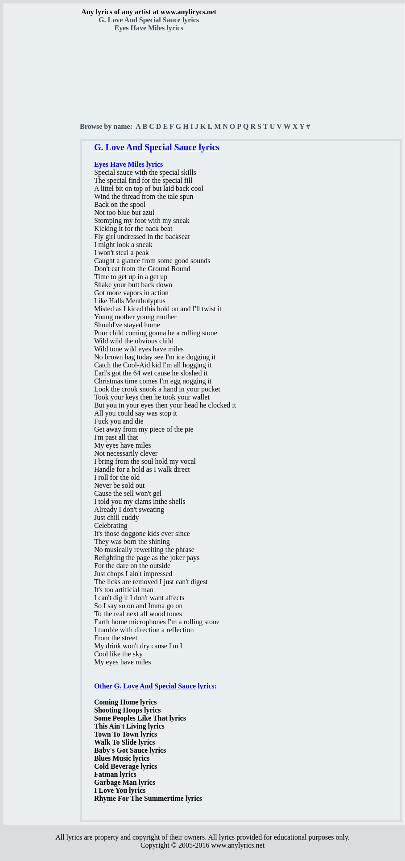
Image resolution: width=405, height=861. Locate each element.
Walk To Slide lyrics (124, 742)
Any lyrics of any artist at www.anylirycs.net (148, 12)
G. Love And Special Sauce (156, 686)
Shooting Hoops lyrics (127, 710)
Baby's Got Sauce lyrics (130, 750)
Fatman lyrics (115, 774)
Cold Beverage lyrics (125, 766)
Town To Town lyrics (125, 734)
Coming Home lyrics (125, 702)
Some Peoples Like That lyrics (140, 718)
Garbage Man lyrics (124, 782)
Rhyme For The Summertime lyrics (148, 798)
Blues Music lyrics (121, 758)
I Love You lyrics (119, 790)
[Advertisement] (42, 156)
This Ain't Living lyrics (129, 726)
